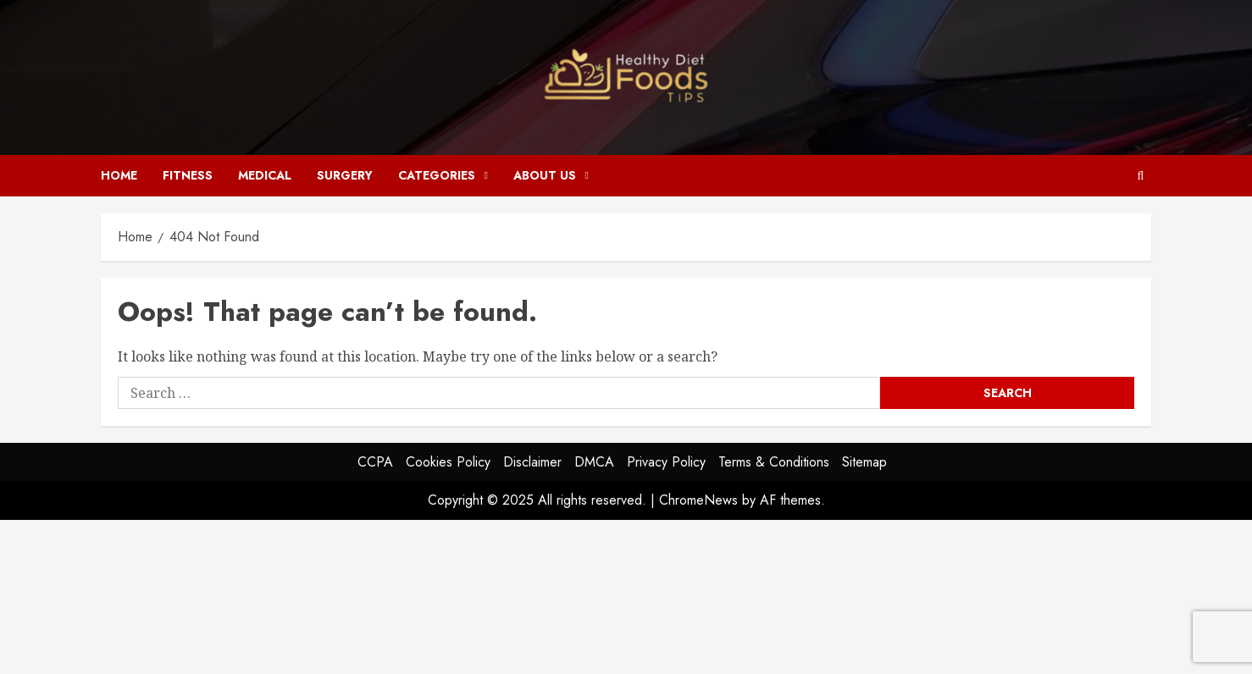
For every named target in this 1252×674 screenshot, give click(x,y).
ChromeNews (698, 500)
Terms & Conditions (773, 462)
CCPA (375, 462)
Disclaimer (532, 462)
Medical (264, 175)
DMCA (594, 462)
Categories (436, 175)
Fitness (188, 175)
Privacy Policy (666, 462)
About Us (544, 175)
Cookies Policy (448, 462)
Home (119, 175)
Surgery (345, 175)
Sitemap (864, 462)
